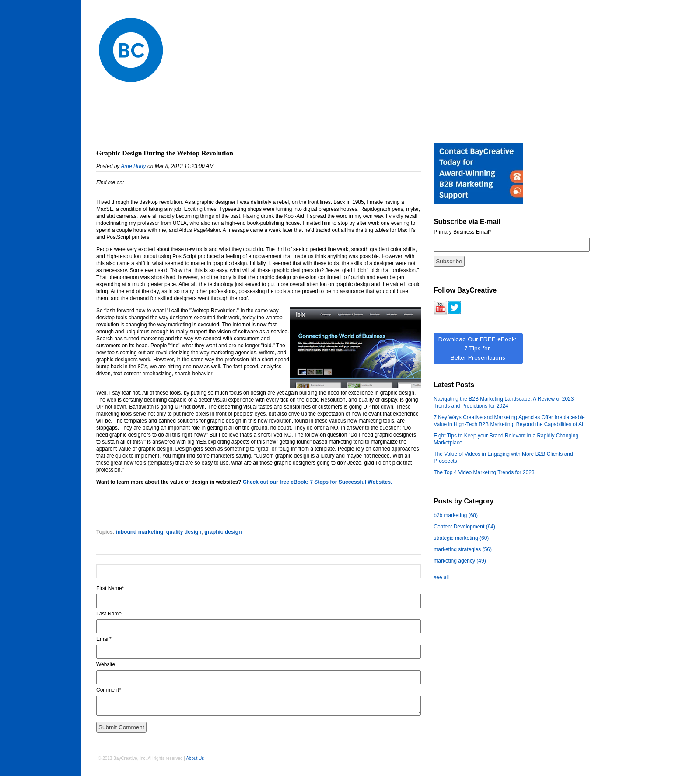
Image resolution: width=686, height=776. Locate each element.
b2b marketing (456, 515)
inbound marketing (139, 532)
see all (441, 577)
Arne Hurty (133, 166)
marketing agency (460, 561)
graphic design (223, 532)
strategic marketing (461, 538)
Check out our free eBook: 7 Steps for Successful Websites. (317, 482)
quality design (184, 532)
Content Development (464, 527)
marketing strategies (463, 549)
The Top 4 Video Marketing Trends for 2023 (484, 472)
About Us (195, 758)
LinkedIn (131, 182)
